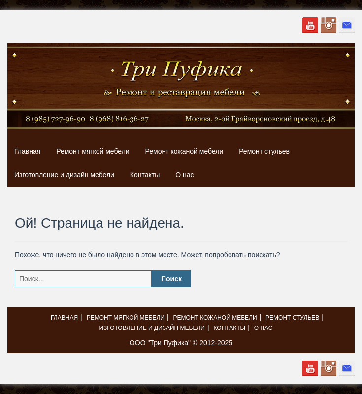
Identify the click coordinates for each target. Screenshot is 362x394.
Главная (27, 151)
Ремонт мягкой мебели (92, 151)
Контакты (145, 175)
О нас (184, 175)
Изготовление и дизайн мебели (64, 175)
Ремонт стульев (264, 151)
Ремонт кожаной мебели (184, 151)
